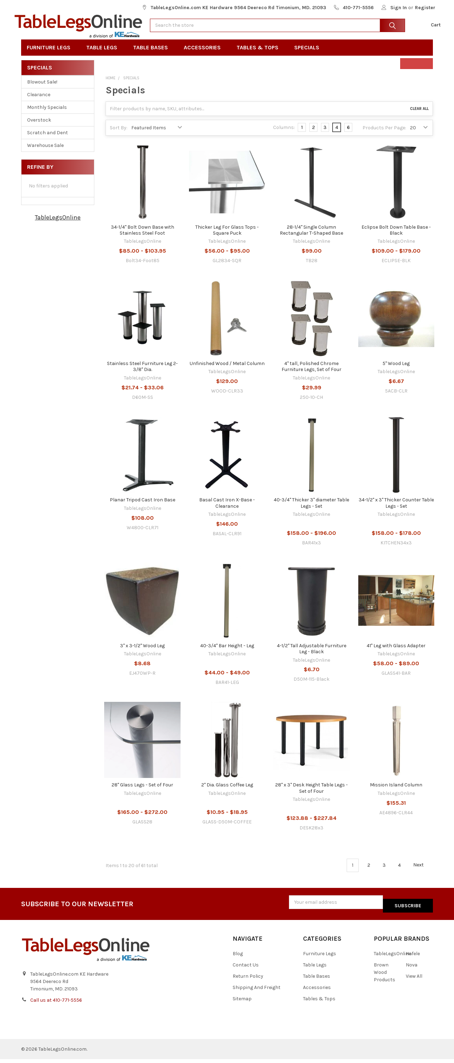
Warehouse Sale (45, 153)
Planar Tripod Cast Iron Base (142, 508)
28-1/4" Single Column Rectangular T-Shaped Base (311, 237)
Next (422, 872)
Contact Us (246, 969)
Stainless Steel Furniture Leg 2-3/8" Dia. (142, 374)
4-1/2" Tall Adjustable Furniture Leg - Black (311, 656)
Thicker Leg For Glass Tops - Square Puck (227, 237)
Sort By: (118, 135)
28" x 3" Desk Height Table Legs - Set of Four (311, 796)
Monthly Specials (47, 115)
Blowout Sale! (42, 90)
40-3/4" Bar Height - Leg (227, 653)
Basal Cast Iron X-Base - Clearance (227, 511)
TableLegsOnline (58, 225)
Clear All (419, 116)
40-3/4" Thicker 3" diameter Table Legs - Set (311, 511)
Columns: (284, 135)
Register (425, 8)
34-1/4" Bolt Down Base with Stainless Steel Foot (142, 237)
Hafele (413, 958)
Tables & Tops (260, 55)
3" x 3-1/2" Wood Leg (142, 653)
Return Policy (248, 980)
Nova (411, 969)
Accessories (204, 55)
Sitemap (242, 1003)
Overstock (39, 128)
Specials (309, 55)
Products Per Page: (384, 135)
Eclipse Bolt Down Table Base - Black (396, 237)
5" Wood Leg (396, 371)
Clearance (38, 102)
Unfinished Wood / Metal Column (227, 371)
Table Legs (104, 55)
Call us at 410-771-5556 (56, 1004)
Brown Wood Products (384, 976)
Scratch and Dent (47, 140)
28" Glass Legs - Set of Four (142, 793)
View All (414, 980)
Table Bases (152, 55)
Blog (238, 958)
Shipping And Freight (256, 992)
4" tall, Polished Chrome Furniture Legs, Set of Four (311, 374)
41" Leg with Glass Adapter (396, 653)
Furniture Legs (51, 55)
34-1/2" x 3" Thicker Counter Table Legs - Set (396, 511)
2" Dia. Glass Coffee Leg (227, 793)
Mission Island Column (396, 793)
